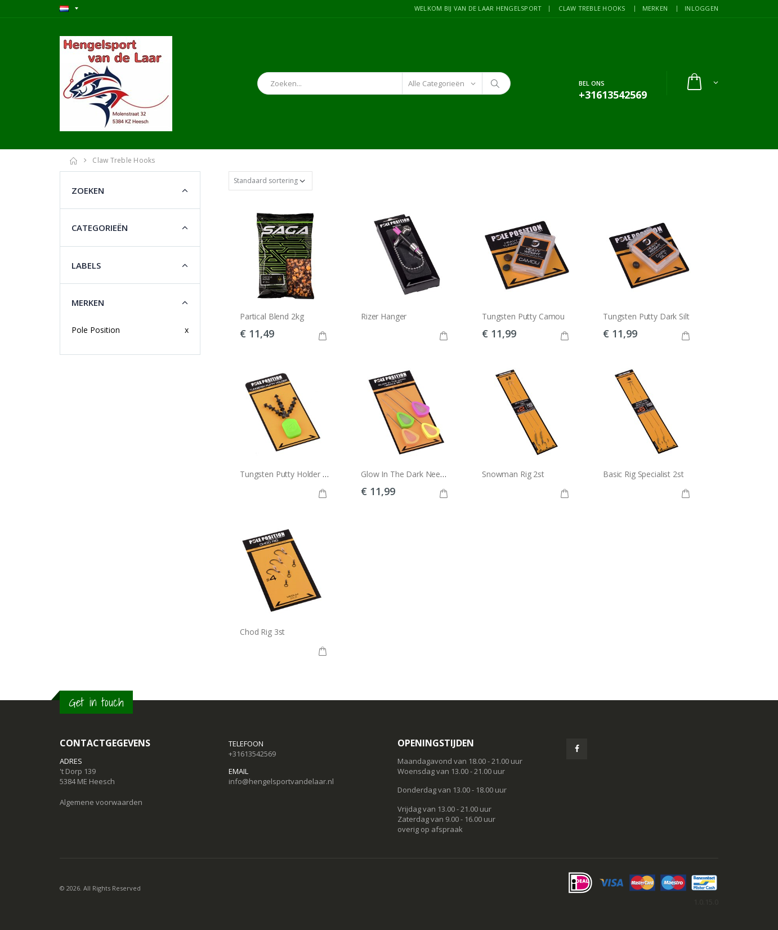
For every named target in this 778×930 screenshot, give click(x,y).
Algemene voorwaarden (101, 802)
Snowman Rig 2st (513, 474)
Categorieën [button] (99, 227)
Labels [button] (86, 265)
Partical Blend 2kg (271, 316)
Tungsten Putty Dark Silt (646, 316)
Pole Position (95, 329)
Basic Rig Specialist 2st (643, 474)
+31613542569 (252, 754)
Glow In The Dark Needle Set (412, 474)
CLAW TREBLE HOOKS (591, 8)
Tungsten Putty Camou (523, 316)
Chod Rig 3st (262, 631)
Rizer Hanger (383, 316)
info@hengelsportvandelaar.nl (281, 781)
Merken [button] (87, 302)
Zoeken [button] (87, 190)
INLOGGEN (701, 8)
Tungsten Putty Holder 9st (287, 474)
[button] (701, 83)
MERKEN (655, 8)
